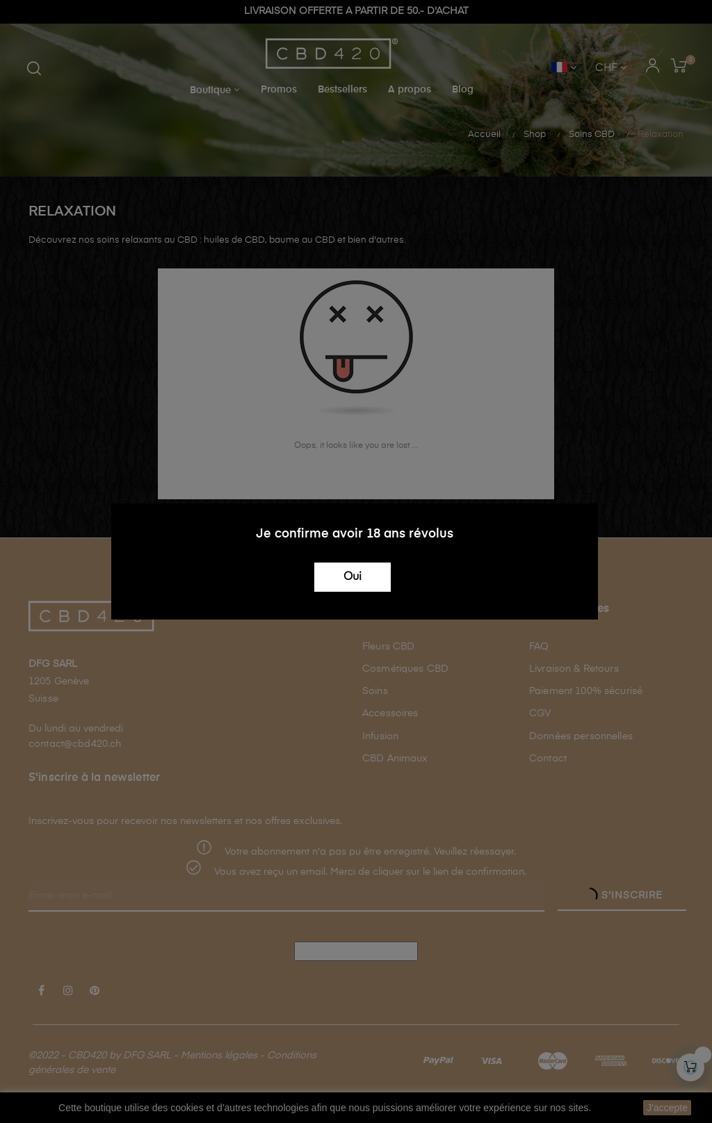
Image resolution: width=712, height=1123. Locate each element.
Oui (352, 577)
